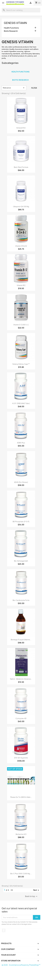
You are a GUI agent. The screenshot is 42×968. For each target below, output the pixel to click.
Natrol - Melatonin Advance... (21, 679)
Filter (34, 88)
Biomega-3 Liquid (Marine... (21, 640)
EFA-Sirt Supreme (21, 758)
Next (36, 890)
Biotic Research (11, 31)
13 (12, 890)
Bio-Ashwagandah (21, 561)
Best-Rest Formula (21, 167)
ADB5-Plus (21, 443)
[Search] (21, 10)
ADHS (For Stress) (21, 482)
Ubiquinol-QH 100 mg (21, 206)
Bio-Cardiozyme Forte (21, 600)
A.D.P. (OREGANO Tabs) (21, 403)
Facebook (3, 930)
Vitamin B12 (21, 285)
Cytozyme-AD (21, 718)
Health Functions (11, 28)
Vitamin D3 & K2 (21, 246)
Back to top (31, 896)
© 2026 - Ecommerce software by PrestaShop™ (21, 965)
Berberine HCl (21, 834)
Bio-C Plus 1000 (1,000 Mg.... (21, 873)
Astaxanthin (21, 128)
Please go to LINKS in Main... (21, 797)
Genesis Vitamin (15, 23)
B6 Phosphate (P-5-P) (21, 521)
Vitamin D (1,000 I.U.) (21, 325)
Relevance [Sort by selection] (14, 87)
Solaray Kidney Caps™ (21, 364)
